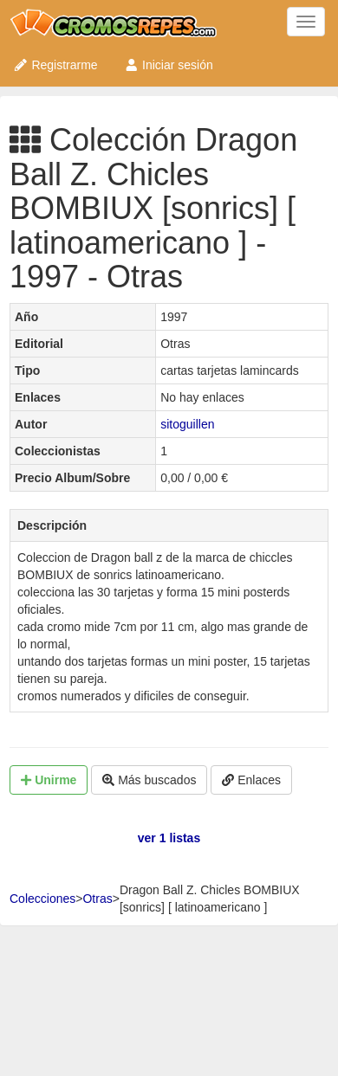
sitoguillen (187, 424)
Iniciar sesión (168, 65)
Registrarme (55, 65)
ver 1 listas (169, 838)
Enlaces (251, 780)
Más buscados (149, 780)
